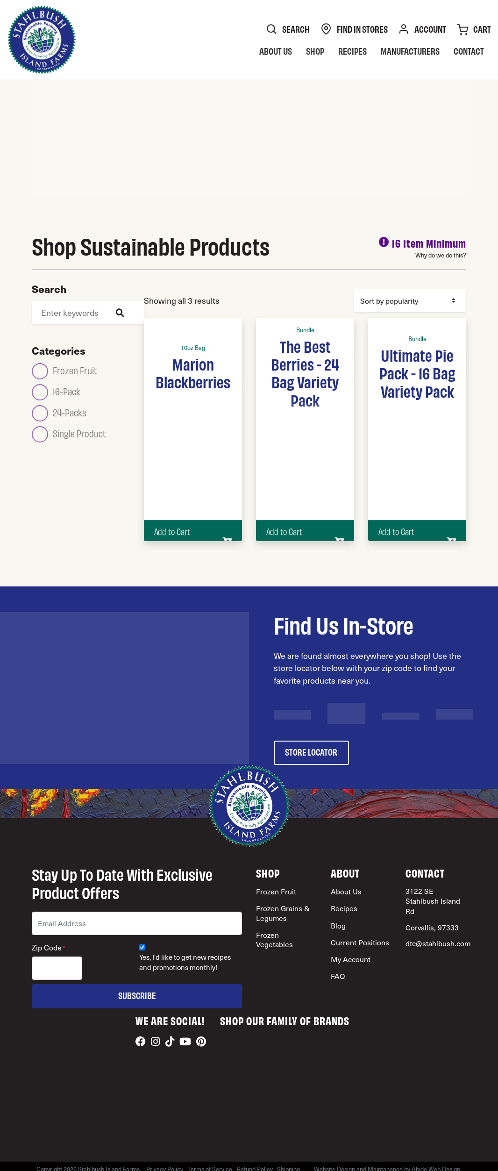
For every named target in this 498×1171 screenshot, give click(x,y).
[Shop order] (410, 300)
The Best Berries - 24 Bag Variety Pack (305, 372)
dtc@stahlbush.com (438, 943)
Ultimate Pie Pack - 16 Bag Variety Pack (417, 372)
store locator (311, 751)
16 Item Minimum (429, 243)
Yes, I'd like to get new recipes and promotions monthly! (185, 962)
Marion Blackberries (193, 372)
